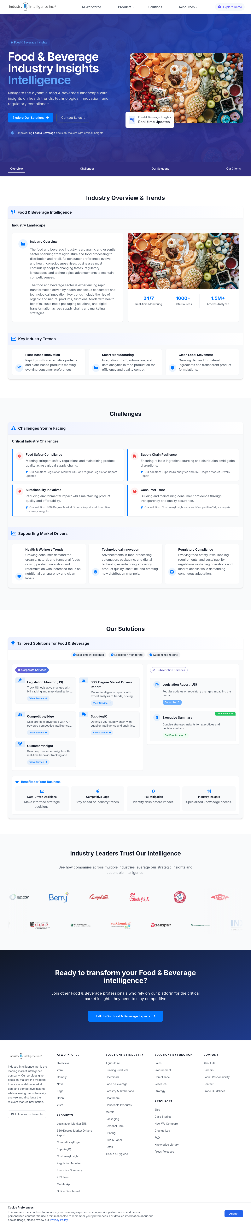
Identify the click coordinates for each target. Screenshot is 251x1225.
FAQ (157, 1137)
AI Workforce (93, 7)
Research (160, 1084)
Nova (60, 1084)
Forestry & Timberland (120, 1091)
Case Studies (163, 1116)
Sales (158, 1063)
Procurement (163, 1070)
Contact (208, 1084)
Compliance (162, 1077)
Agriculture (113, 1063)
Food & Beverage (117, 1084)
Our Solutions (160, 168)
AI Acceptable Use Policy (165, 1211)
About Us (209, 1063)
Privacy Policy (64, 1211)
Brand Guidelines (214, 1091)
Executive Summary (69, 1170)
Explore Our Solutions (31, 118)
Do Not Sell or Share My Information (122, 1211)
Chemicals (112, 1077)
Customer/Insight (68, 1156)
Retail (109, 1147)
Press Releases (164, 1151)
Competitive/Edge (68, 1142)
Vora (60, 1070)
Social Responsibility (216, 1077)
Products (126, 7)
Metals (110, 1112)
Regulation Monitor (69, 1163)
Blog (157, 1109)
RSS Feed (63, 1177)
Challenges (87, 168)
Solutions (156, 7)
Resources (188, 7)
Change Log (162, 1130)
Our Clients (233, 168)
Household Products (119, 1105)
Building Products (117, 1070)
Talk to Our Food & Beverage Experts (125, 1016)
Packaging (112, 1119)
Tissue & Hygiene (117, 1154)
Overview (16, 168)
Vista (60, 1105)
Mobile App (64, 1184)
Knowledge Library (166, 1144)
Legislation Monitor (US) (72, 1123)
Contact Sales (73, 118)
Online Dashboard (68, 1191)
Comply (62, 1077)
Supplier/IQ (64, 1149)
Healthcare (113, 1098)
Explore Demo (230, 7)
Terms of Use (85, 1211)
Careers (208, 1070)
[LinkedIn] (27, 1114)
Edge (60, 1091)
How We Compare (166, 1123)
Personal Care (115, 1126)
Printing (111, 1133)
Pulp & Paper (114, 1140)
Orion (60, 1098)
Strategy (160, 1091)
